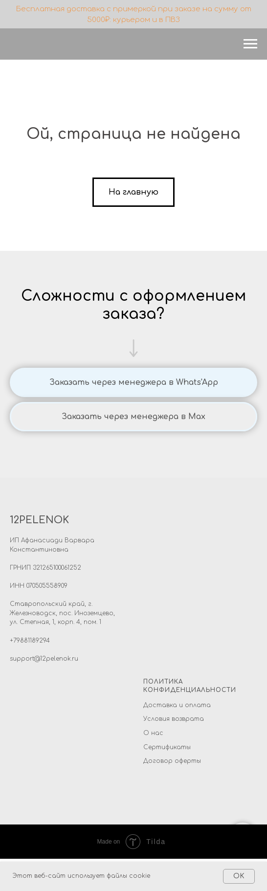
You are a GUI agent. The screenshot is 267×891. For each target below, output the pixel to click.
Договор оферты (172, 760)
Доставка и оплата (177, 705)
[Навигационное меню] (250, 44)
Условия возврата (173, 718)
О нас (153, 733)
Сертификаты (167, 747)
